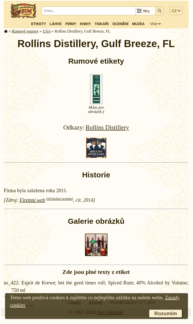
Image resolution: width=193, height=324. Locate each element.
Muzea (138, 24)
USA (47, 31)
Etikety (38, 24)
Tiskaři (101, 24)
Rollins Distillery (107, 127)
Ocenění (120, 24)
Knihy (85, 24)
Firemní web (32, 200)
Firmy (70, 24)
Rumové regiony (25, 31)
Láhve (56, 24)
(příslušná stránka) (59, 199)
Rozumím (165, 313)
